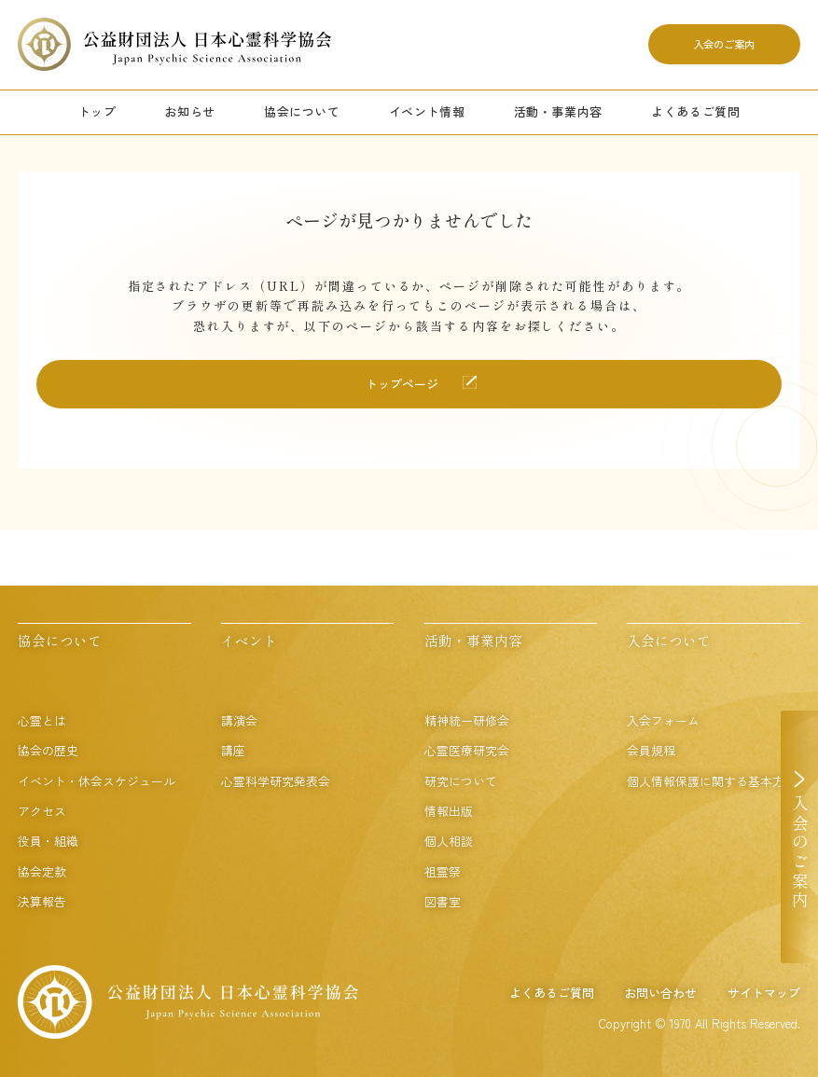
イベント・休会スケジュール (96, 781)
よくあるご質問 (696, 111)
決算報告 (42, 901)
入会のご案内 (724, 43)
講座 (233, 750)
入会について (669, 640)
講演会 (239, 720)
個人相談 (448, 840)
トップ (97, 111)
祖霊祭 (442, 871)
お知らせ (189, 111)
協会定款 (42, 871)
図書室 (442, 901)
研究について (460, 781)
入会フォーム (663, 720)
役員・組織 (48, 840)
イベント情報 (427, 111)
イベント (249, 640)
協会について (302, 111)
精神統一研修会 (466, 720)
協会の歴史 (48, 750)
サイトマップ (764, 992)
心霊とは (42, 720)
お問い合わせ (660, 992)
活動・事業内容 (558, 111)
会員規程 (651, 750)
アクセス (42, 811)
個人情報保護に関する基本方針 (712, 781)
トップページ (402, 384)
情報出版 (448, 811)
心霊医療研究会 (466, 750)
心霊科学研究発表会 (275, 781)
